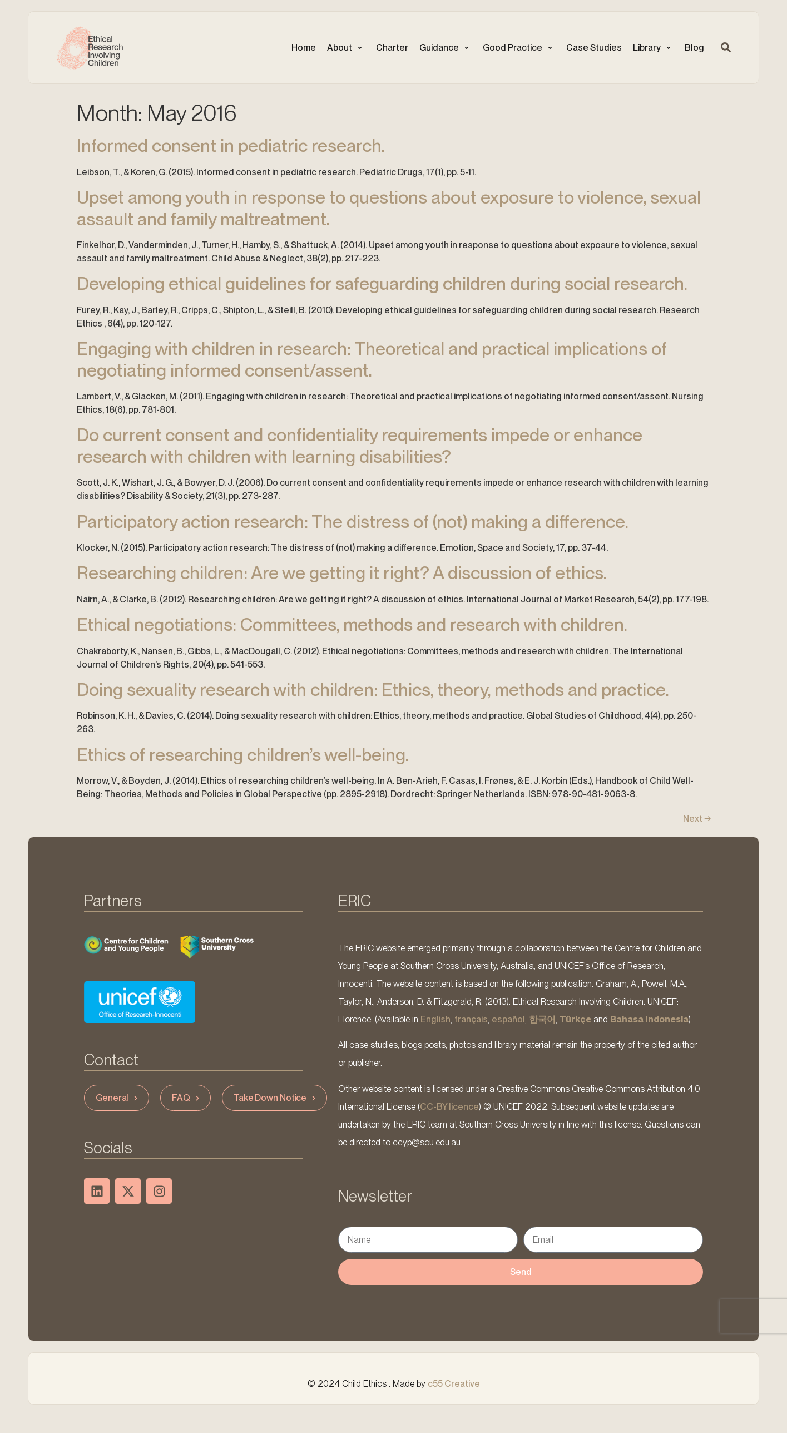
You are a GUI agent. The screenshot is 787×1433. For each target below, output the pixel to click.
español (508, 1019)
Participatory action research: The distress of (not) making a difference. (352, 521)
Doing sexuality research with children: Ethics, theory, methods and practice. (373, 689)
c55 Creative (454, 1383)
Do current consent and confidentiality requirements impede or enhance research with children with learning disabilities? (359, 445)
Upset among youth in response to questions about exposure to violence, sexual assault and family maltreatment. (389, 207)
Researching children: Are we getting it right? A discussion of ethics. (342, 573)
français (471, 1019)
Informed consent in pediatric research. (231, 145)
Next (697, 818)
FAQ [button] (187, 1098)
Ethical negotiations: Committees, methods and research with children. (352, 624)
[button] (345, 47)
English (435, 1019)
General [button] (118, 1098)
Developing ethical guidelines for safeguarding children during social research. (382, 283)
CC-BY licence (449, 1106)
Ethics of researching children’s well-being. (243, 754)
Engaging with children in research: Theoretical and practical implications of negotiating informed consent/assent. (372, 359)
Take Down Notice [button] (276, 1098)
